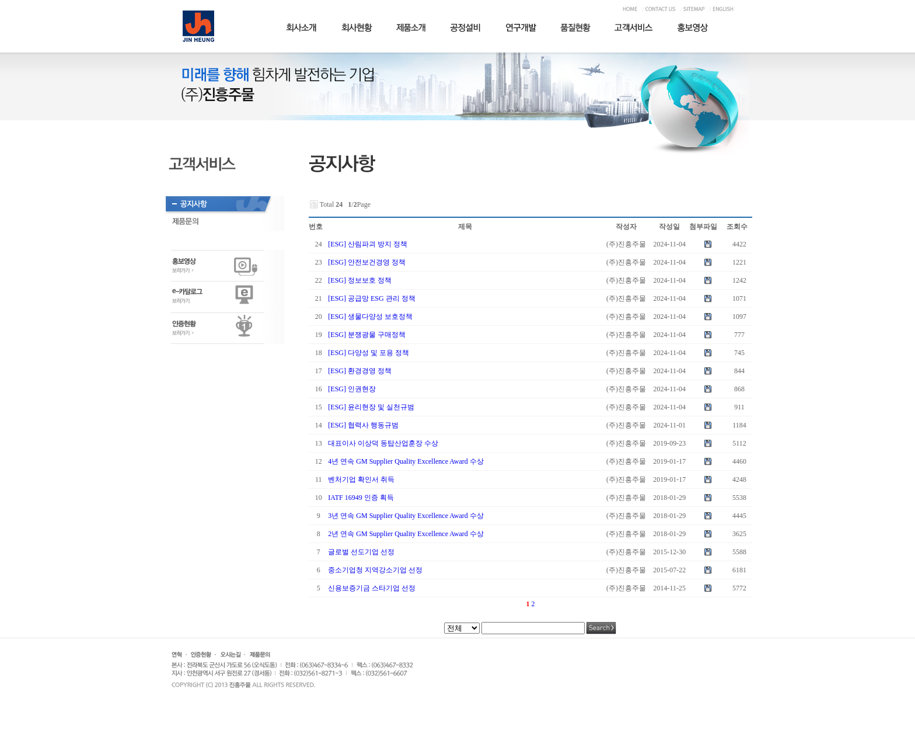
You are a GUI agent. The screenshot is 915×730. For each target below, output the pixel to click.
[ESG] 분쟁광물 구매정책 (367, 335)
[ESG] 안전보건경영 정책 (367, 262)
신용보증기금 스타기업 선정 (371, 588)
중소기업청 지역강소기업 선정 (375, 570)
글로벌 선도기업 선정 (361, 552)
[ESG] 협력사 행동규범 (363, 425)
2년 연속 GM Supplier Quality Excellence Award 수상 (406, 534)
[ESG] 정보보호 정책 (360, 280)
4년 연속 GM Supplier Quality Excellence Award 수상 (406, 461)
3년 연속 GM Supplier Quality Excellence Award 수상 (406, 516)
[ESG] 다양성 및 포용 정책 (368, 353)
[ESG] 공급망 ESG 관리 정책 (371, 298)
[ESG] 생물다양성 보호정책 (370, 316)
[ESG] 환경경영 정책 (360, 371)
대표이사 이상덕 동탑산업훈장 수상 (383, 443)
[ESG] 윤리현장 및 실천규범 (371, 407)
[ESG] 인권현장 (352, 389)
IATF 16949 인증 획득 (360, 497)
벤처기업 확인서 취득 (361, 479)
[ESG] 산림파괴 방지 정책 (367, 244)
